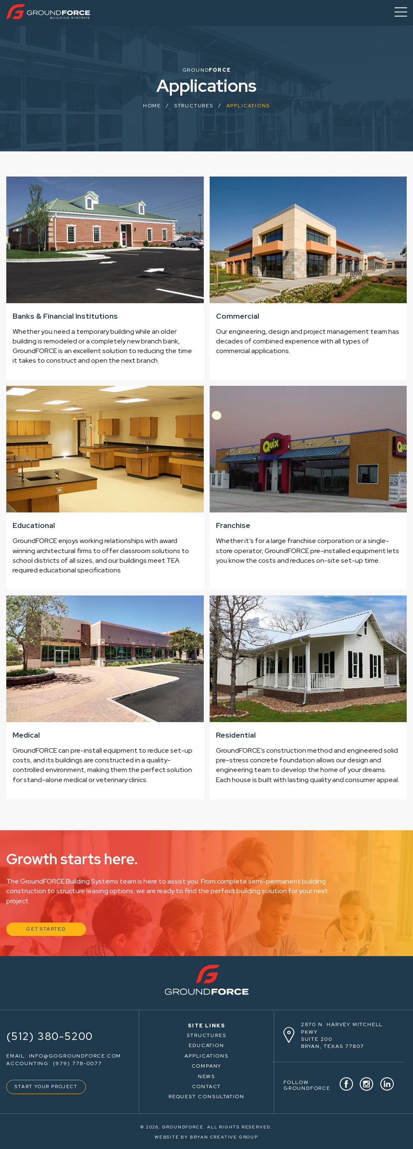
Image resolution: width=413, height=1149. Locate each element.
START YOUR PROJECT (46, 1086)
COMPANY (207, 1066)
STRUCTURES (206, 1035)
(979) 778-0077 (77, 1063)
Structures (193, 105)
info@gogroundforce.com (75, 1056)
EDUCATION (206, 1045)
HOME (152, 105)
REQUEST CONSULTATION (206, 1096)
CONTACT (206, 1086)
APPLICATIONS (206, 1056)
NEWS (206, 1076)
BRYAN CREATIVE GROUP (224, 1137)
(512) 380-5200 (49, 1036)
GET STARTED (46, 929)
